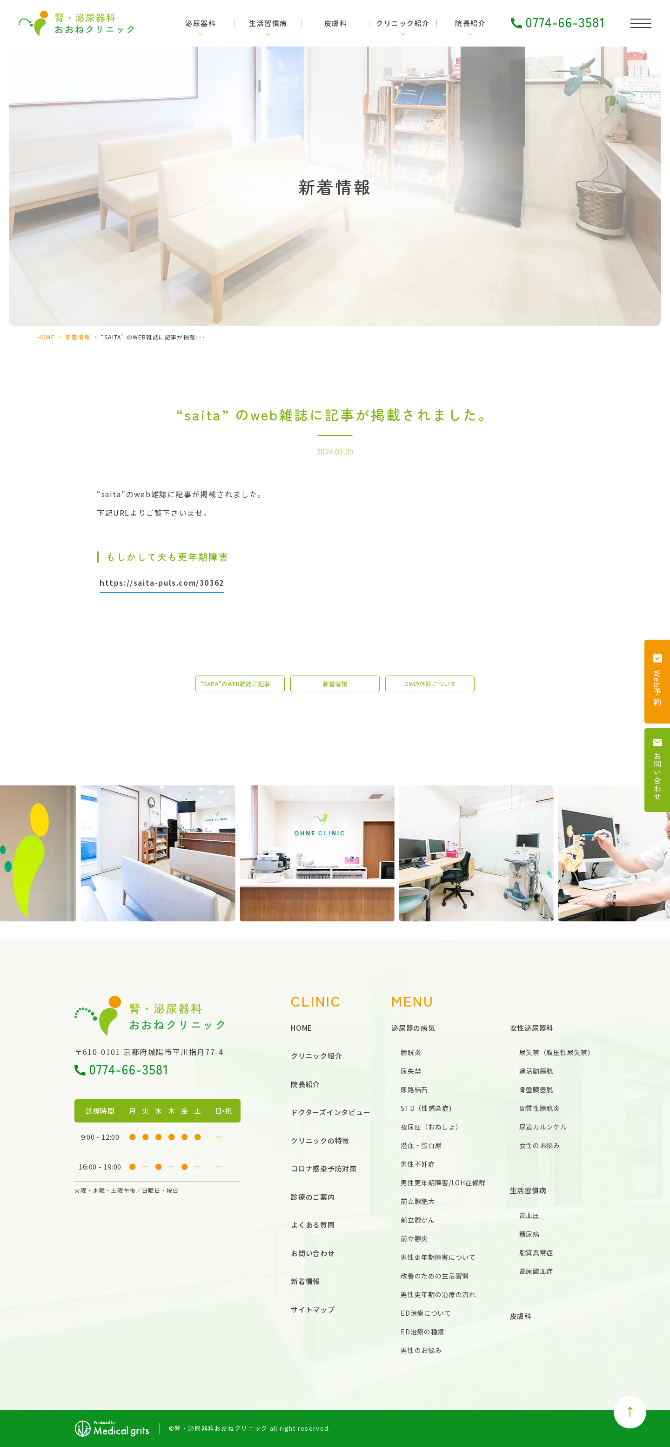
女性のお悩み (539, 1145)
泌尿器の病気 (413, 1028)
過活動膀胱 (536, 1070)
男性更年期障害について (438, 1257)
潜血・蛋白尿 (421, 1145)
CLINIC (316, 1001)
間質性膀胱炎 (539, 1108)
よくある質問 (313, 1225)
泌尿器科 (200, 23)
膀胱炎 (411, 1052)
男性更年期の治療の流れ (438, 1294)
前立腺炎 (414, 1238)
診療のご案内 (313, 1197)
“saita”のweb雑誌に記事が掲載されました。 (243, 683)
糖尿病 (529, 1233)
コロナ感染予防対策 (324, 1168)
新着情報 (78, 337)
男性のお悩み (421, 1350)
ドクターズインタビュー (330, 1112)
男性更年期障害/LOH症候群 (443, 1182)
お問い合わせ (313, 1253)
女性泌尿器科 (532, 1028)
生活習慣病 (268, 23)
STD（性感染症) (426, 1108)
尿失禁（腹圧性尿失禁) (554, 1052)
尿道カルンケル (543, 1126)
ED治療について (426, 1313)
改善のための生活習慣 (435, 1275)
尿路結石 (414, 1089)
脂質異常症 (536, 1252)
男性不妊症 (418, 1164)
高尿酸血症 (536, 1271)
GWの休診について (430, 683)
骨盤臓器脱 (536, 1089)
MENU (412, 1001)
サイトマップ (313, 1309)
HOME (46, 337)
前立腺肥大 (418, 1201)
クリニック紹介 (403, 23)
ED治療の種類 (422, 1331)
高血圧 (529, 1215)
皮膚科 (336, 23)
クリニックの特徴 (320, 1140)
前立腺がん (418, 1219)
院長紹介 (470, 23)
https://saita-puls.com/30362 (162, 582)
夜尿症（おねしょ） (431, 1126)
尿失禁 (411, 1070)
